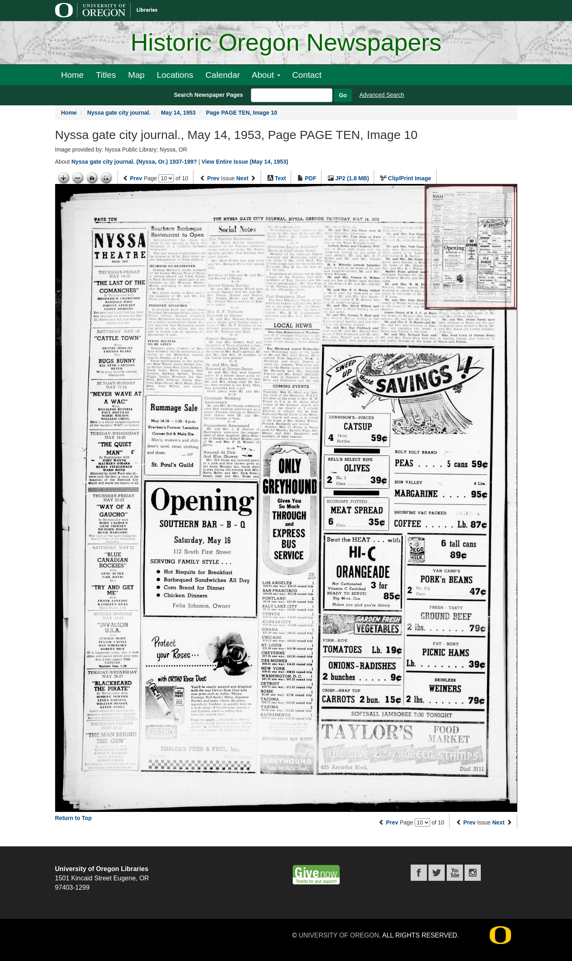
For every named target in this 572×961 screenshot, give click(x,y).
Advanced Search (382, 95)
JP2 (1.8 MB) (352, 178)
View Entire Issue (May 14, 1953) (244, 161)
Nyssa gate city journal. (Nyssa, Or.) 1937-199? (134, 161)
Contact (306, 74)
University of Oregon (339, 935)
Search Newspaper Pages (208, 95)
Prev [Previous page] (136, 178)
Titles (106, 74)
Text (280, 178)
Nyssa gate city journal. (118, 112)
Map (136, 74)
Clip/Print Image (409, 178)
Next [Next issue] (242, 178)
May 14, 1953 (178, 112)
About (266, 74)
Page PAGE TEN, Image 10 (241, 112)
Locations (175, 74)
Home (72, 74)
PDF (310, 178)
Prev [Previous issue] (213, 178)
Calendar (223, 74)
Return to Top (73, 818)
